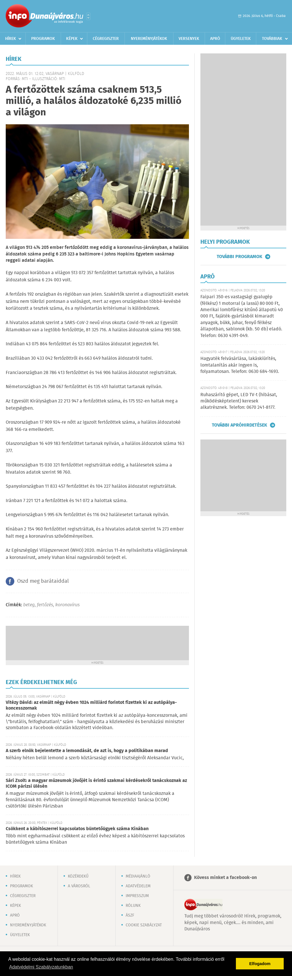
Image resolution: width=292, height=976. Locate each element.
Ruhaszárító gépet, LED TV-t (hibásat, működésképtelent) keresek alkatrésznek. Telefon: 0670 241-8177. (238, 401)
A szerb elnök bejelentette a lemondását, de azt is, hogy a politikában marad (87, 750)
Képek (72, 39)
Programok (43, 39)
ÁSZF (130, 915)
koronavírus (67, 605)
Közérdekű (78, 876)
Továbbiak (272, 39)
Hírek (10, 39)
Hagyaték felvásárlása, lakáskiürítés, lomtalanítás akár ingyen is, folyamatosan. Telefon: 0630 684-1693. (239, 365)
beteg (29, 605)
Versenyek (189, 39)
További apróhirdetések (239, 425)
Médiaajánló (138, 876)
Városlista (88, 16)
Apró (215, 39)
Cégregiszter (106, 39)
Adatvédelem (138, 886)
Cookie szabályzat (144, 925)
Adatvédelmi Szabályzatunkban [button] (41, 967)
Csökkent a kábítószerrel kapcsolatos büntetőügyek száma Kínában (77, 828)
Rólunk (133, 906)
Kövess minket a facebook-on (225, 877)
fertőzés (45, 605)
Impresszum (137, 896)
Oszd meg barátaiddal (43, 581)
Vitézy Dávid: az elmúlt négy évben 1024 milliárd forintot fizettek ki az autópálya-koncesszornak (91, 705)
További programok (239, 256)
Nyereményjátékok (149, 39)
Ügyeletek (241, 39)
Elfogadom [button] (260, 963)
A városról (79, 886)
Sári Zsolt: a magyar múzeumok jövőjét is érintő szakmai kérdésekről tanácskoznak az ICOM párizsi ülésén (96, 783)
